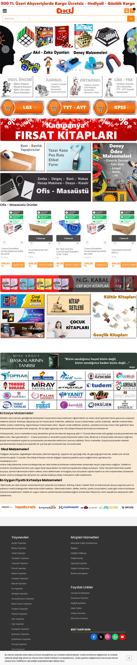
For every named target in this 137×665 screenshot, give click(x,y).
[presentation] (5, 49)
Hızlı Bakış (21, 243)
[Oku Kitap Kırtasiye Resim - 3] (85, 86)
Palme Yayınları (19, 613)
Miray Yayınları (19, 548)
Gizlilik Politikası (78, 553)
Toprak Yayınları (20, 563)
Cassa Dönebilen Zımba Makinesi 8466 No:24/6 (40, 251)
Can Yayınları (18, 649)
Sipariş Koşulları (79, 563)
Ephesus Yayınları (20, 634)
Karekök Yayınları (20, 629)
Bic (2, 258)
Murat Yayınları (19, 583)
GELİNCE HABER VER (18, 264)
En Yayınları (17, 588)
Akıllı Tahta (76, 608)
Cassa (32, 257)
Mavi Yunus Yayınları (22, 603)
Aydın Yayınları (19, 543)
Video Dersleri (78, 613)
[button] (57, 70)
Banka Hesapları (79, 573)
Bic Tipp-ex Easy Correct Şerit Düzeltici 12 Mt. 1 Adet (12, 252)
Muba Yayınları (19, 573)
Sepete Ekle (46, 264)
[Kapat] (129, 658)
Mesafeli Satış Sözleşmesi (84, 543)
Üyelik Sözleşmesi (80, 568)
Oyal (58, 257)
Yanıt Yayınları (18, 553)
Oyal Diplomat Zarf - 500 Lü (66, 251)
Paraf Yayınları (19, 568)
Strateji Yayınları (20, 593)
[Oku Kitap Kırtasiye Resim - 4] (120, 86)
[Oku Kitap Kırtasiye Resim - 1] (16, 86)
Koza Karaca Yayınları (23, 598)
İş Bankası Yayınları (21, 639)
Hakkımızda (77, 558)
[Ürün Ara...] (131, 18)
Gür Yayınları (18, 618)
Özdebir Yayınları (20, 558)
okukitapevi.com (8, 461)
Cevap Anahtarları (80, 593)
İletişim (74, 548)
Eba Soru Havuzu (79, 618)
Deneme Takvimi (79, 598)
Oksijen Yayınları (20, 578)
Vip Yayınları (18, 623)
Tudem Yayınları (20, 608)
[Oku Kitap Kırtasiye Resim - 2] (51, 86)
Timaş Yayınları (19, 644)
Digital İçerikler (78, 603)
